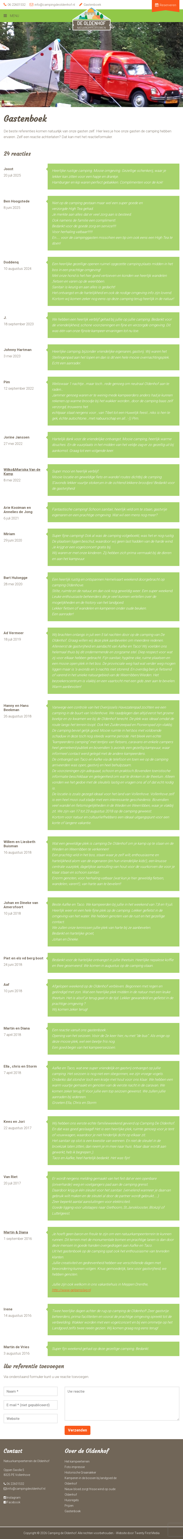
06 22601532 (14, 5)
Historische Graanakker (80, 1472)
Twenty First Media (146, 1533)
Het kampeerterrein (77, 1461)
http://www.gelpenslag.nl (71, 1290)
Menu (14, 16)
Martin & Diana (16, 1232)
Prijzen (69, 1505)
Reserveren (165, 5)
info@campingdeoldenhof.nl (52, 5)
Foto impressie (75, 1467)
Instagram (12, 1497)
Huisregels (72, 1500)
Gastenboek (90, 5)
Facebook (12, 1502)
